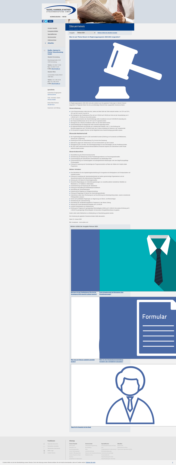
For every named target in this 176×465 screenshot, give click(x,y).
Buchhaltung (88, 447)
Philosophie (72, 445)
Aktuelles (51, 43)
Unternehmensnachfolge (107, 453)
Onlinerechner (52, 40)
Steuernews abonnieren (54, 448)
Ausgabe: (72, 33)
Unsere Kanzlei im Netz (75, 455)
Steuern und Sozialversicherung (93, 453)
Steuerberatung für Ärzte (107, 456)
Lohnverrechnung (89, 451)
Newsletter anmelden (53, 446)
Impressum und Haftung (54, 108)
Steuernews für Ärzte (122, 447)
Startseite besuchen (53, 444)
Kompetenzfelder (53, 31)
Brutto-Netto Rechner (53, 103)
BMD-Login (50, 450)
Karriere (71, 456)
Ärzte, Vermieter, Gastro (54, 97)
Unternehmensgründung (91, 445)
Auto (86, 449)
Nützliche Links (89, 455)
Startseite (71, 29)
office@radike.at (56, 68)
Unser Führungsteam (74, 451)
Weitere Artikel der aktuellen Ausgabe (107, 32)
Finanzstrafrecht (105, 455)
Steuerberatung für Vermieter (108, 458)
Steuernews (82, 29)
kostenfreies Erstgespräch (54, 92)
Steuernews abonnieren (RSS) (124, 449)
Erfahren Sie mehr (90, 462)
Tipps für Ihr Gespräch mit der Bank (81, 427)
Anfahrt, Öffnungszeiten (75, 453)
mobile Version (51, 453)
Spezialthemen (52, 34)
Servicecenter (52, 37)
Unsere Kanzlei (52, 28)
